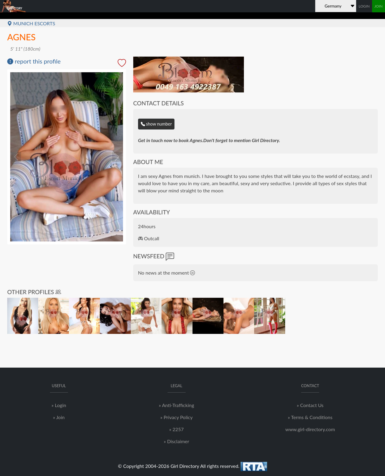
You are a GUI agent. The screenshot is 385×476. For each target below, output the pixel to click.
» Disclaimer (176, 441)
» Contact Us (310, 405)
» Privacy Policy (176, 417)
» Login (58, 405)
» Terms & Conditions (310, 417)
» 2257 (176, 429)
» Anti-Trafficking (176, 405)
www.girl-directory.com (310, 429)
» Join (59, 417)
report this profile (34, 61)
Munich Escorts (31, 23)
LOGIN (364, 6)
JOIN (378, 6)
